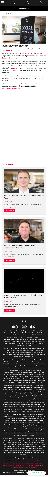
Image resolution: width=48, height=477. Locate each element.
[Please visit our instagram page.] (26, 327)
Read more (9, 211)
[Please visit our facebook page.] (17, 327)
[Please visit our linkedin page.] (35, 327)
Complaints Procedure (14, 465)
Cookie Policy (8, 463)
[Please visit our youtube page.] (31, 327)
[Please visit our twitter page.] (22, 327)
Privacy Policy (16, 463)
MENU (2, 3)
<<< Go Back (7, 14)
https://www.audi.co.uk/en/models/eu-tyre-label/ (28, 460)
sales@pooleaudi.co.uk (14, 88)
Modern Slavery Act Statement (31, 465)
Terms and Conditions (28, 463)
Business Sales (7, 50)
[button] (36, 473)
